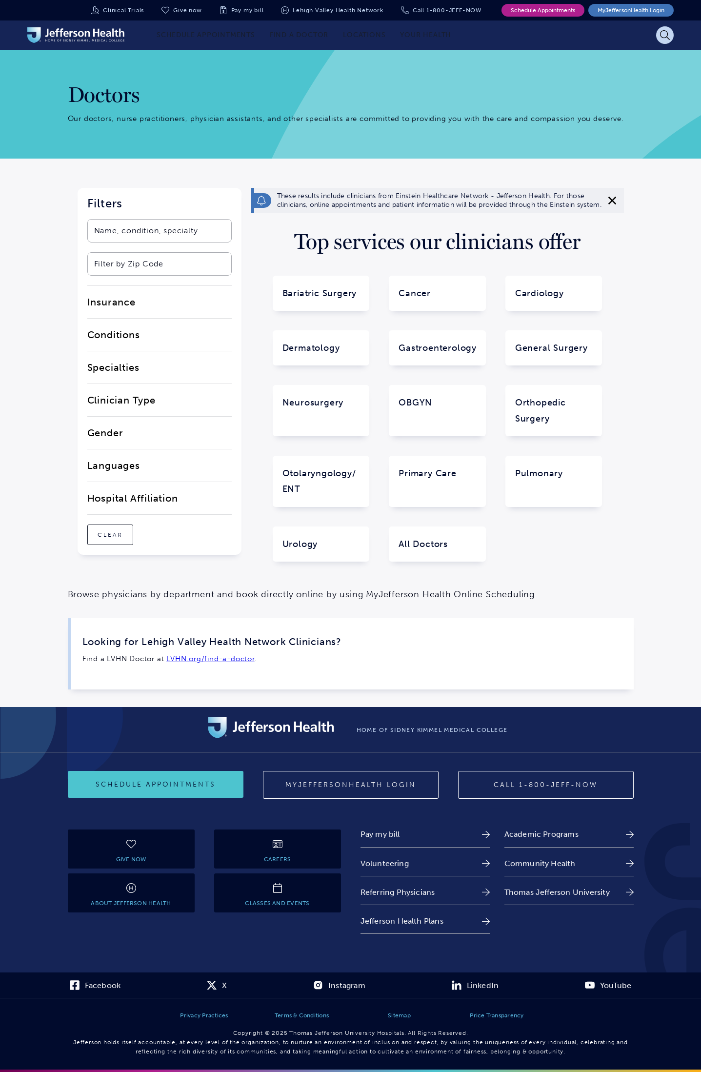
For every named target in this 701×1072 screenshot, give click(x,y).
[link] (425, 834)
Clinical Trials (123, 10)
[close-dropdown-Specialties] (159, 367)
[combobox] (149, 231)
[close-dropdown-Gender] (159, 432)
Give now (187, 10)
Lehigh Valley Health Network (338, 10)
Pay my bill (247, 10)
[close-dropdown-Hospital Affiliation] (159, 498)
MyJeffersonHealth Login (631, 10)
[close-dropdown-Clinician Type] (159, 400)
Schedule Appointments (543, 10)
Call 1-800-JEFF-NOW (447, 10)
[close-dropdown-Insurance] (159, 302)
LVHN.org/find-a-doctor (210, 658)
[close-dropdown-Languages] (159, 465)
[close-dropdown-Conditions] (159, 334)
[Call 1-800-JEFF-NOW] (546, 785)
